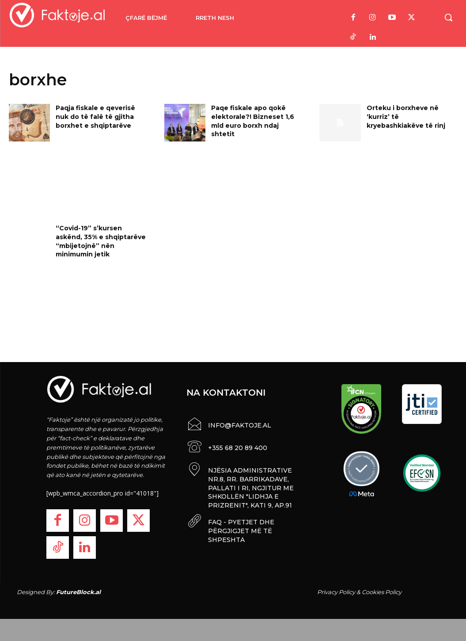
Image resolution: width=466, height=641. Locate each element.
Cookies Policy (382, 591)
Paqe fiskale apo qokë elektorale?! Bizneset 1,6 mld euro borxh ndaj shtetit (252, 121)
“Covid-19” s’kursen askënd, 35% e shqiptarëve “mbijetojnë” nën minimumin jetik (101, 241)
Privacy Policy (336, 591)
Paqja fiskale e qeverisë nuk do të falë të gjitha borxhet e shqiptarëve (95, 116)
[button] (448, 17)
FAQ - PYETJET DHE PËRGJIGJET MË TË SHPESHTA (241, 529)
